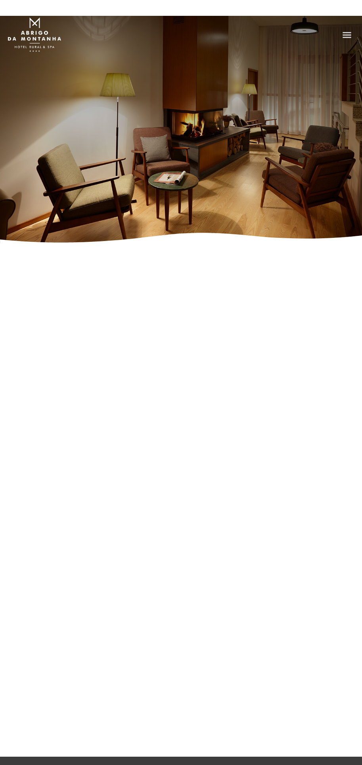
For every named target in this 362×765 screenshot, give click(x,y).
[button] (347, 35)
